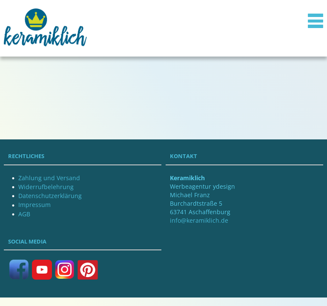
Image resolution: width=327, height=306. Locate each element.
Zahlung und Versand (49, 178)
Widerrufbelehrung (46, 187)
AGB (24, 214)
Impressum (34, 205)
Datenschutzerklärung (50, 196)
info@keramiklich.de (199, 220)
